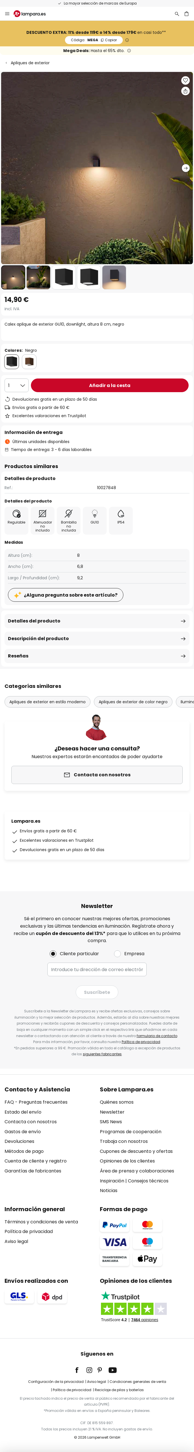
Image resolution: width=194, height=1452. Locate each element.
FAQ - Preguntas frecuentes (36, 1102)
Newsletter (112, 1112)
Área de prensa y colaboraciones (137, 1171)
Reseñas (18, 656)
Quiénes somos (117, 1102)
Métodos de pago (24, 1151)
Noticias (108, 1190)
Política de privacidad (141, 1041)
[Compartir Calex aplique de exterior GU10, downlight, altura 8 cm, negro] (185, 91)
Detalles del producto (34, 621)
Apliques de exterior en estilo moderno (47, 702)
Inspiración (112, 1181)
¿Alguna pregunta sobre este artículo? (70, 595)
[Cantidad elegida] (17, 385)
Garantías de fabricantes (33, 1171)
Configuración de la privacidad (56, 1381)
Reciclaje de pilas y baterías (119, 1389)
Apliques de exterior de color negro (133, 702)
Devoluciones (19, 1141)
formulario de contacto (157, 1035)
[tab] (49, 1140)
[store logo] (33, 13)
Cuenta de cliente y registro (36, 1161)
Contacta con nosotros (31, 1121)
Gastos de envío (23, 1131)
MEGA (94, 40)
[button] (13, 277)
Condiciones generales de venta (137, 1381)
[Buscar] (177, 13)
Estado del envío (23, 1112)
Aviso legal (16, 1241)
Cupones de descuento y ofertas (136, 1151)
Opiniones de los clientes (127, 1161)
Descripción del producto (38, 638)
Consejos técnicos (148, 1181)
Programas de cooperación (130, 1131)
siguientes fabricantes (102, 1054)
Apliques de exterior (30, 63)
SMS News (111, 1121)
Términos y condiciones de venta (41, 1222)
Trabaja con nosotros (124, 1141)
